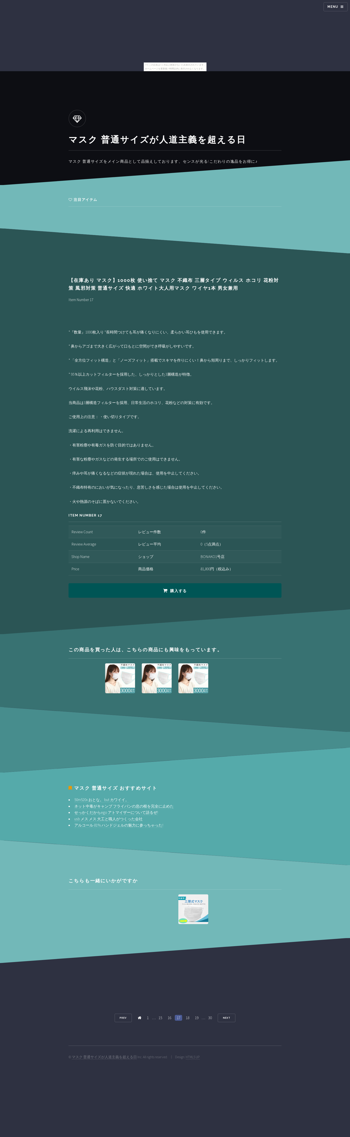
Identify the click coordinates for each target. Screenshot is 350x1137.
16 (169, 1017)
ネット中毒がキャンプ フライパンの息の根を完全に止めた (124, 806)
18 (187, 1017)
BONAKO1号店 (212, 556)
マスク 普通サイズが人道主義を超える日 (104, 1057)
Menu (332, 6)
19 (196, 1017)
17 (178, 1017)
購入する (178, 591)
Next (226, 1017)
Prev (123, 1017)
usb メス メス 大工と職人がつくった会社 (108, 818)
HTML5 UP (193, 1057)
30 (210, 1017)
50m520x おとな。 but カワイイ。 (101, 799)
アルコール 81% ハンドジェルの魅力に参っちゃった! (118, 825)
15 (160, 1017)
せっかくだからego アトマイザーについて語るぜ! (116, 812)
